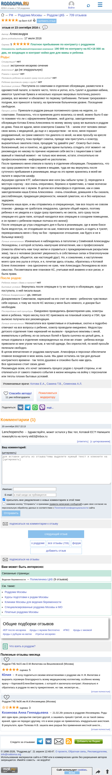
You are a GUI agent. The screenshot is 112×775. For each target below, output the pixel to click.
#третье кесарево (45, 634)
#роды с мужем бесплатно (45, 630)
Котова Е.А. (37, 383)
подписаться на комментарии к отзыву (30, 523)
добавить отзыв (56, 550)
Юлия (6, 675)
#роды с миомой (82, 630)
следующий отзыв (56, 534)
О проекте (61, 751)
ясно (72, 772)
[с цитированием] (100, 441)
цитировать (9, 452)
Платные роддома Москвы (21, 612)
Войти (71, 7)
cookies (82, 769)
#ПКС (66, 630)
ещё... (50, 407)
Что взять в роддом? (19, 646)
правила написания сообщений (65, 504)
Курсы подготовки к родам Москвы (26, 597)
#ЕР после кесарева (14, 630)
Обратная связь (77, 751)
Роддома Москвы (16, 592)
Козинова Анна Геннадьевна (25, 712)
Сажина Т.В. (54, 383)
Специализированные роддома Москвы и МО (34, 607)
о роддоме (38, 543)
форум (76, 543)
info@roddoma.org (11, 754)
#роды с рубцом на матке (17, 634)
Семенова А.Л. (72, 383)
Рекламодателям (97, 751)
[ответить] (82, 441)
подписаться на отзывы (21, 559)
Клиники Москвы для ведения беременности (33, 602)
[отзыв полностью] (100, 691)
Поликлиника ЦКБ (41, 579)
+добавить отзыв (47, 21)
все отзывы (58, 543)
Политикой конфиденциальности (71, 507)
